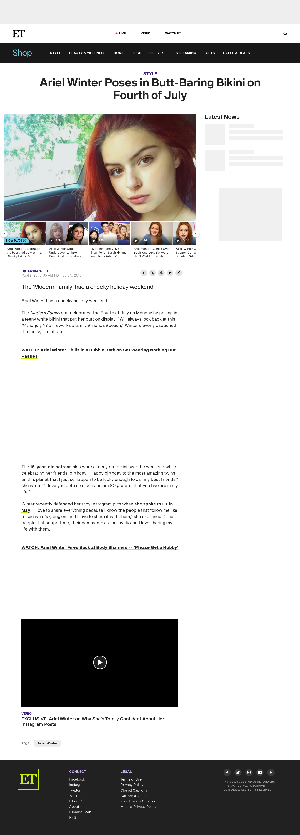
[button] (100, 662)
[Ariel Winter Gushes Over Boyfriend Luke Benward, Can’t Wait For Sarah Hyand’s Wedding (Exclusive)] (151, 241)
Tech (136, 53)
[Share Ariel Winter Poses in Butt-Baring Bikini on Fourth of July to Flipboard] (170, 273)
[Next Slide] (195, 233)
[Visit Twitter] (238, 773)
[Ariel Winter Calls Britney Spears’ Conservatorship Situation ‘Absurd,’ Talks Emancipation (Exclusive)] (194, 241)
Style (55, 53)
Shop (22, 53)
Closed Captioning (135, 790)
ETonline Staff (80, 812)
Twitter (74, 790)
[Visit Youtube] (260, 773)
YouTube (76, 795)
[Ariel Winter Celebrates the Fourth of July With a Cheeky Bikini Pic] (25, 241)
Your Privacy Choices (138, 801)
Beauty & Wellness (87, 53)
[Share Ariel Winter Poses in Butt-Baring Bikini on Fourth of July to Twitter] (152, 273)
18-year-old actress (51, 467)
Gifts (210, 53)
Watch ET (173, 33)
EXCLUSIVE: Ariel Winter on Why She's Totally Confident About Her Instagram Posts (92, 721)
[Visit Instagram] (249, 773)
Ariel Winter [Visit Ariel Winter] (47, 743)
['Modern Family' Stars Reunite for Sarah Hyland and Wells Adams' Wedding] (109, 241)
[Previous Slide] (4, 233)
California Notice (134, 795)
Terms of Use (131, 779)
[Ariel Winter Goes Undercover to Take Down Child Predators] (67, 241)
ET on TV (76, 801)
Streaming (186, 53)
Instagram (77, 784)
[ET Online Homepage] (18, 33)
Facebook (77, 779)
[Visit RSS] (271, 773)
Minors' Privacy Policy (138, 806)
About (74, 806)
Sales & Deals (236, 53)
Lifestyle (158, 53)
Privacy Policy (132, 784)
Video (146, 33)
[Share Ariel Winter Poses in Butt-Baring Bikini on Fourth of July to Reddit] (161, 273)
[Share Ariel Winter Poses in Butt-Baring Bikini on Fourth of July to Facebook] (144, 273)
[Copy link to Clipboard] (178, 273)
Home (119, 53)
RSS (72, 817)
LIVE (122, 33)
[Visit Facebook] (227, 773)
